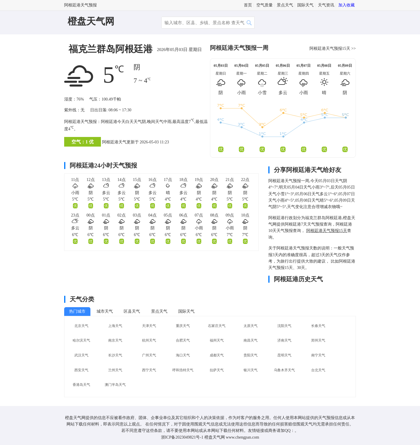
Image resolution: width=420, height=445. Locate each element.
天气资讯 (326, 5)
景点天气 (285, 5)
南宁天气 (318, 355)
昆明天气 (284, 355)
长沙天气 (115, 355)
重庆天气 (183, 326)
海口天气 (183, 355)
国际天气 (305, 5)
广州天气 (149, 355)
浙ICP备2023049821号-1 (182, 437)
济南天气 (284, 340)
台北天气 (318, 370)
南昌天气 (251, 340)
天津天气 (149, 326)
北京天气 (81, 326)
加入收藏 (346, 5)
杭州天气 (149, 340)
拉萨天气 (217, 370)
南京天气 (115, 340)
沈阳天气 (284, 326)
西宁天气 (149, 370)
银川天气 (251, 370)
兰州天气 (115, 370)
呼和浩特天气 (182, 370)
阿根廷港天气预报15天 (329, 48)
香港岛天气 (81, 385)
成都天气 (217, 355)
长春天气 (318, 326)
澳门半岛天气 (115, 385)
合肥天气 (183, 340)
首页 (248, 5)
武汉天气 (81, 355)
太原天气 (251, 326)
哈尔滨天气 (81, 340)
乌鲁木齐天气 (284, 370)
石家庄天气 (216, 326)
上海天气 (115, 326)
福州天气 (217, 340)
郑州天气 (318, 340)
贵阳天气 (251, 355)
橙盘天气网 (91, 21)
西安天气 (81, 370)
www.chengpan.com (242, 437)
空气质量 (264, 5)
